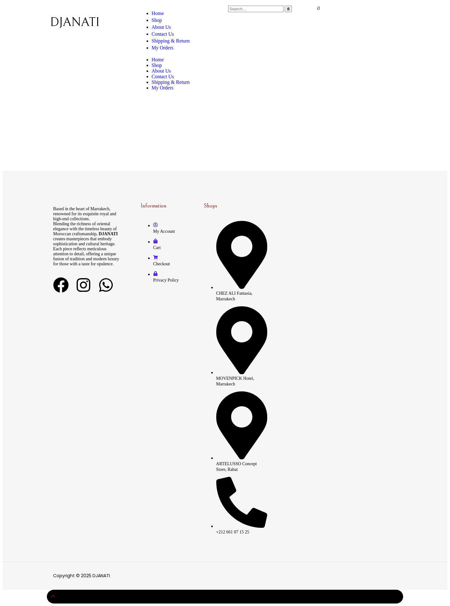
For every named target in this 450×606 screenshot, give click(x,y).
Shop (157, 65)
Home (158, 59)
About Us (161, 71)
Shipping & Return (171, 40)
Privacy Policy (166, 280)
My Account (164, 231)
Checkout (161, 264)
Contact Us (163, 76)
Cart (157, 247)
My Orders (162, 87)
